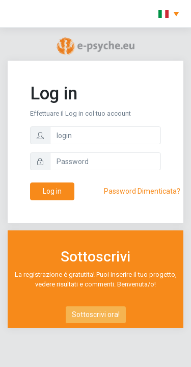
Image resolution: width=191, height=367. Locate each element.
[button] (168, 14)
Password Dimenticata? (142, 191)
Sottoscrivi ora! (96, 314)
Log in (52, 191)
